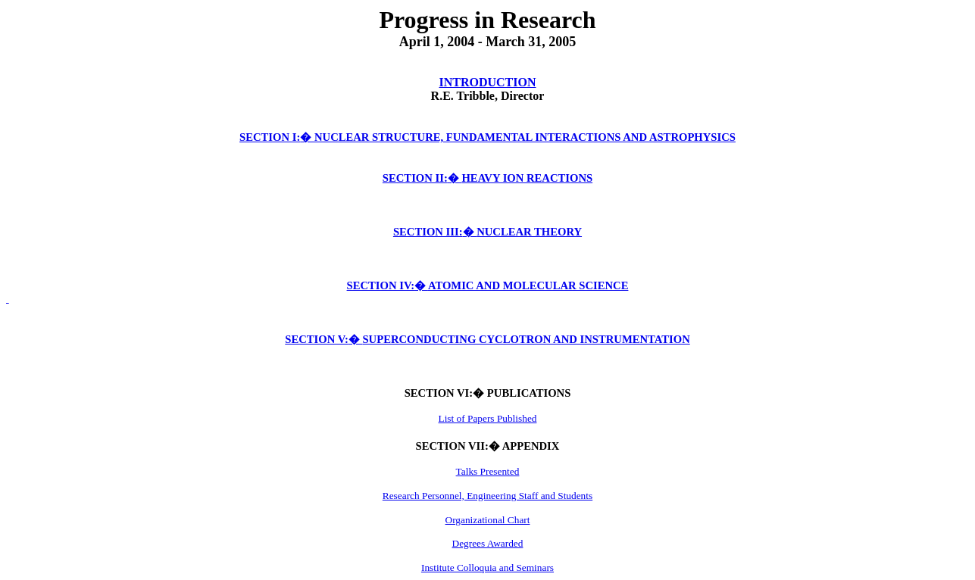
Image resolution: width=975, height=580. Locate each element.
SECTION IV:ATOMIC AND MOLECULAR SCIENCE (488, 285)
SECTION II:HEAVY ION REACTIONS (487, 178)
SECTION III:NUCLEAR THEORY (487, 232)
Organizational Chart (487, 519)
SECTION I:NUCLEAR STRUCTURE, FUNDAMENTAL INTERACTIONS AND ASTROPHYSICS (487, 137)
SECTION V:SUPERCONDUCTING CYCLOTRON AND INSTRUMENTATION (487, 339)
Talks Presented (488, 471)
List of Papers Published (488, 418)
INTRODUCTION (487, 82)
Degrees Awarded (487, 543)
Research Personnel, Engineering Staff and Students (487, 495)
